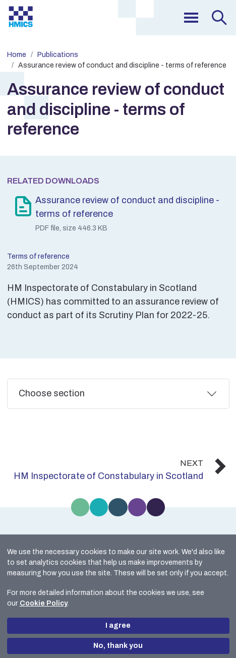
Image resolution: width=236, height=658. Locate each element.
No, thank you (118, 645)
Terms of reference (38, 256)
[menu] (191, 18)
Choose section (52, 393)
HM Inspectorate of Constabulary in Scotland (108, 476)
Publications (57, 54)
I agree (118, 625)
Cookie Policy (44, 603)
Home (16, 54)
